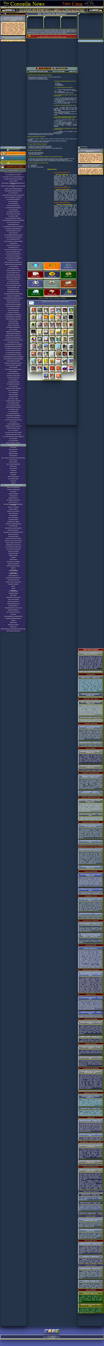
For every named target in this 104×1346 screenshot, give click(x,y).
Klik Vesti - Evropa (35, 292)
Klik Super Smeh (52, 274)
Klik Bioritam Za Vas (68, 292)
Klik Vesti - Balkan (35, 274)
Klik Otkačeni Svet (68, 265)
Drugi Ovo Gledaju (52, 283)
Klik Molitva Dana (36, 265)
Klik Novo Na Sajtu (52, 292)
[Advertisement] (13, 68)
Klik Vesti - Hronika (68, 283)
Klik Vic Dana (52, 265)
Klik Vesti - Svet (68, 274)
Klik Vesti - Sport (35, 283)
